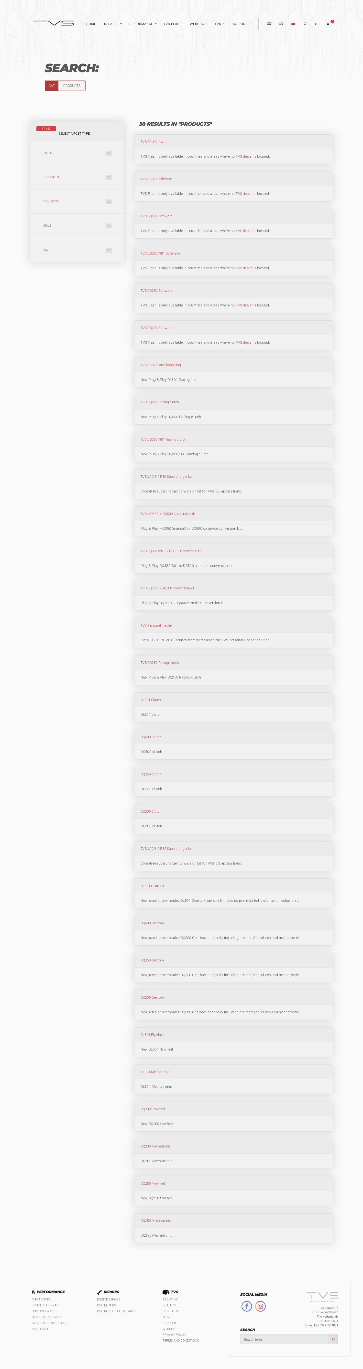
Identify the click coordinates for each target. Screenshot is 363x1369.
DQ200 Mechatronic (156, 1146)
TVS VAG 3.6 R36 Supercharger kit (166, 477)
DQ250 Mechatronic (156, 1221)
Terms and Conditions (181, 1340)
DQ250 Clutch (151, 774)
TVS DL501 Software (156, 179)
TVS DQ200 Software (156, 328)
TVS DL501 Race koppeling (161, 365)
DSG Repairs (106, 1305)
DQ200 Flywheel (153, 1109)
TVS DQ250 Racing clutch (160, 663)
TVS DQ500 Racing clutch (160, 402)
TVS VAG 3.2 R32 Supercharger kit (166, 849)
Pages (77, 153)
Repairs (111, 24)
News (77, 225)
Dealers (169, 1305)
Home (91, 24)
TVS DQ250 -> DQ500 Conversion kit (167, 588)
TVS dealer (244, 156)
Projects (77, 201)
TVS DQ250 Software (156, 291)
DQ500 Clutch (151, 737)
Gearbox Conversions (49, 1323)
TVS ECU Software (154, 142)
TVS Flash (173, 24)
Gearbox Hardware (47, 1317)
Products (77, 177)
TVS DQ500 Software (156, 216)
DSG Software (43, 1311)
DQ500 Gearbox (153, 923)
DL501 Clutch (151, 700)
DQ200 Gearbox (153, 997)
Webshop (198, 24)
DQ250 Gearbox (153, 960)
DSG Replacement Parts (116, 1311)
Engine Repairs (109, 1299)
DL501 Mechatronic (155, 1072)
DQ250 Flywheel (153, 1183)
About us (170, 1299)
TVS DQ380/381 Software (160, 253)
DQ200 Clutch (151, 811)
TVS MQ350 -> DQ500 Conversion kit (168, 514)
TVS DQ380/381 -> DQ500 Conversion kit (171, 551)
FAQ (77, 250)
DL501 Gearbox (152, 886)
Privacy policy (174, 1334)
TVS (218, 24)
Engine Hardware (46, 1305)
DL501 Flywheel (152, 1035)
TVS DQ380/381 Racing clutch (163, 439)
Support (239, 24)
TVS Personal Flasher (157, 625)
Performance (140, 24)
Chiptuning (41, 1299)
